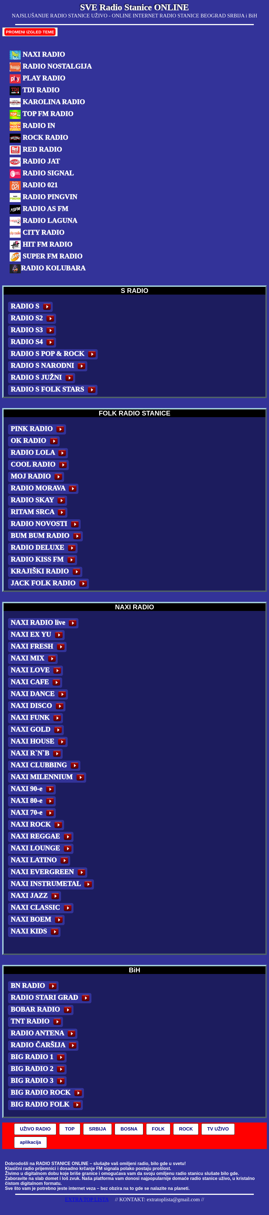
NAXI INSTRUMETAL (52, 884)
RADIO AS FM (38, 209)
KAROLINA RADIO (47, 102)
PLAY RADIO (37, 79)
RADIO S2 (33, 319)
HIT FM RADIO (40, 245)
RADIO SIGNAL (41, 174)
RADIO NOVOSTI (46, 524)
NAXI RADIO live (44, 623)
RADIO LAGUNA (43, 221)
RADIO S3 (33, 330)
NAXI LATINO (40, 860)
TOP (70, 1129)
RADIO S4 (33, 342)
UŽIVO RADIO (35, 1129)
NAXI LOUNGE (42, 849)
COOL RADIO (40, 465)
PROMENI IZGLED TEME (30, 32)
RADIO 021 (33, 185)
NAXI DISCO (38, 706)
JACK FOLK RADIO (50, 584)
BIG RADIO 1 (39, 1057)
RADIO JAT (34, 162)
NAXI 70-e (33, 813)
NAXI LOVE (37, 671)
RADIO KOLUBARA (47, 269)
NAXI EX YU (38, 635)
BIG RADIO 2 (39, 1069)
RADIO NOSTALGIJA (50, 67)
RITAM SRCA (39, 512)
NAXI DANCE (39, 694)
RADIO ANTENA (44, 1034)
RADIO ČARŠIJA (44, 1045)
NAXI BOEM (38, 920)
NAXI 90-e (33, 789)
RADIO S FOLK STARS (54, 390)
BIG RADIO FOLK (47, 1105)
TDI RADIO (34, 91)
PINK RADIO (38, 429)
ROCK (186, 1129)
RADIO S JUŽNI (43, 378)
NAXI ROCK (37, 825)
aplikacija (30, 1142)
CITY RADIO (36, 233)
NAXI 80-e (33, 801)
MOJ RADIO (37, 477)
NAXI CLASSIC (42, 908)
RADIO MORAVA (44, 489)
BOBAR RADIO (42, 1010)
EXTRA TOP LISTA (87, 1199)
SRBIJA (97, 1129)
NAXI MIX (34, 659)
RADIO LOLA (39, 453)
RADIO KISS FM (44, 560)
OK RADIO (35, 441)
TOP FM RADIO (41, 114)
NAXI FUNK (37, 718)
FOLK (158, 1129)
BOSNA (128, 1129)
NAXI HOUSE (39, 742)
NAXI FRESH (39, 647)
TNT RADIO (37, 1022)
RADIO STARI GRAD (51, 998)
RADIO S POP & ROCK (54, 354)
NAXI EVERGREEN (49, 872)
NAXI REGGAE (42, 837)
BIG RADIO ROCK (47, 1093)
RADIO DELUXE (44, 548)
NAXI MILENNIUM (48, 777)
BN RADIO (35, 986)
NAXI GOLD (37, 730)
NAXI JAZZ (36, 896)
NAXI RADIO (37, 55)
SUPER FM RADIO (46, 257)
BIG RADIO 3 (39, 1081)
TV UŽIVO (218, 1129)
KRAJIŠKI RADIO (46, 572)
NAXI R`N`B (37, 754)
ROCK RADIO (38, 138)
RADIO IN (32, 126)
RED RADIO (35, 150)
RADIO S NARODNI (49, 366)
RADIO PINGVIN (43, 197)
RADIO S (32, 307)
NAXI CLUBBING (45, 766)
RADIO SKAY (39, 500)
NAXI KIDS (35, 932)
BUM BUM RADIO (47, 536)
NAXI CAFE (36, 682)
